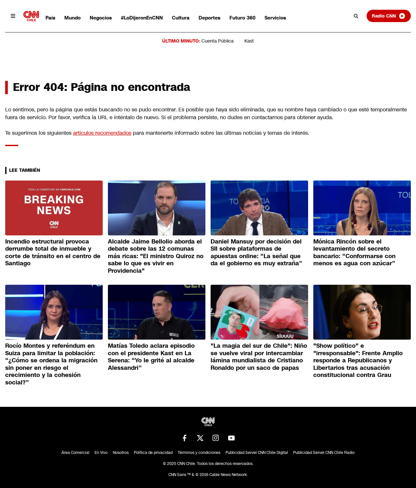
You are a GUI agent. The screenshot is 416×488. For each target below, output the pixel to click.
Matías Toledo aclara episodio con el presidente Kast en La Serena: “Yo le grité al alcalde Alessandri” (151, 357)
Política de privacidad (153, 452)
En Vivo (101, 452)
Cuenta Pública (218, 41)
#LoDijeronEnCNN (142, 17)
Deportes (209, 17)
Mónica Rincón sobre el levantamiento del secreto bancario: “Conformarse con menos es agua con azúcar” (354, 252)
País (50, 17)
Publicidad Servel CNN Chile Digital (257, 452)
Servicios (275, 17)
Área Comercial (75, 452)
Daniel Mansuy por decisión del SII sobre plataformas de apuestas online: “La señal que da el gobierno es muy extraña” (256, 252)
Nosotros (121, 452)
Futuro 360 (242, 17)
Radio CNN (389, 15)
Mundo (72, 17)
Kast (249, 41)
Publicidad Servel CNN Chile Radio (324, 452)
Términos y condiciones (199, 452)
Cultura (180, 17)
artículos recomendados (102, 133)
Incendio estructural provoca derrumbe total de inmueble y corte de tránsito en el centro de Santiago (52, 252)
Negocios (101, 17)
